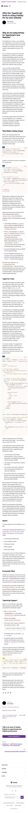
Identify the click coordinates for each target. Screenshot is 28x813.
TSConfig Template (16, 302)
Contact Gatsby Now (14, 736)
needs (10, 580)
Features (14, 769)
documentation (10, 716)
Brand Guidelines (20, 803)
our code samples (18, 580)
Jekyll (18, 41)
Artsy (5, 68)
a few (15, 288)
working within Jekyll (9, 71)
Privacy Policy (18, 805)
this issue (8, 673)
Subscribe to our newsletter (9, 794)
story (15, 716)
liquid (10, 55)
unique (6, 580)
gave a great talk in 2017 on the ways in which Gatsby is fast (13, 531)
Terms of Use (9, 805)
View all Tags (22, 715)
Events (14, 776)
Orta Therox (10, 21)
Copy (25, 147)
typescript (4, 718)
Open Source (14, 765)
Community (14, 773)
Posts (19, 61)
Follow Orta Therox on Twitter (9, 710)
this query (14, 255)
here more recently (17, 533)
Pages (4, 62)
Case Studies (10, 715)
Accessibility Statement (8, 803)
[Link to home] (4, 6)
